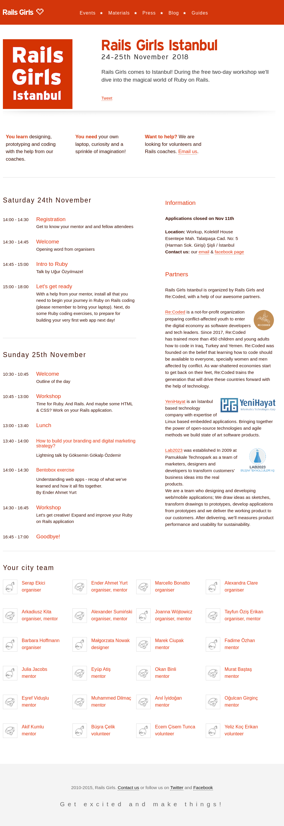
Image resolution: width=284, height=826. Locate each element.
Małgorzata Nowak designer (101, 644)
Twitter (176, 787)
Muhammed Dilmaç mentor (101, 702)
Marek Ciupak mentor (160, 644)
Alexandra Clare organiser (232, 587)
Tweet (106, 98)
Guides (200, 12)
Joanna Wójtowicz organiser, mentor (164, 615)
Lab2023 (174, 450)
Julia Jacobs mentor (25, 673)
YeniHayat (175, 401)
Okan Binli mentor (156, 673)
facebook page (229, 251)
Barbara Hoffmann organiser (31, 644)
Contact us (128, 787)
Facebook (203, 787)
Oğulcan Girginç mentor (232, 702)
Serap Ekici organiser (24, 587)
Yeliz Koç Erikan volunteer (232, 730)
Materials (119, 12)
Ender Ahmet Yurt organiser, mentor (100, 587)
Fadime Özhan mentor (230, 644)
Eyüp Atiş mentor (91, 673)
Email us (187, 151)
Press (149, 12)
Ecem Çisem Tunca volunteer (165, 730)
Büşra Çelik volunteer (93, 730)
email (204, 251)
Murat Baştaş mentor (229, 673)
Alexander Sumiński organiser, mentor (102, 615)
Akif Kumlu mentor (23, 730)
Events (88, 12)
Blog (173, 12)
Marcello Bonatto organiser (163, 587)
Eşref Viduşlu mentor (26, 702)
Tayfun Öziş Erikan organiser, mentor (234, 615)
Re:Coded (175, 311)
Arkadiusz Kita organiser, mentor (30, 615)
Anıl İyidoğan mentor (159, 702)
